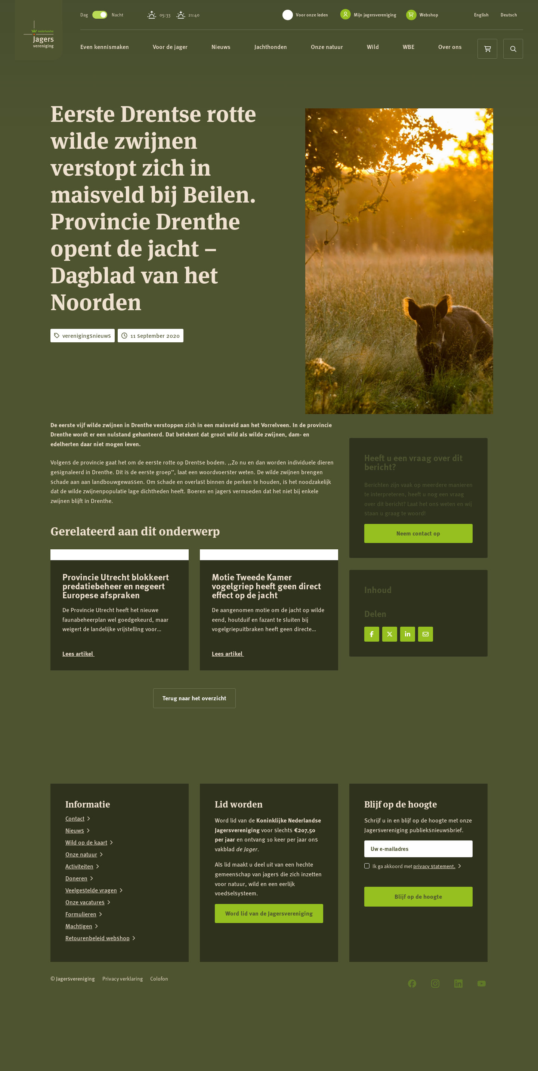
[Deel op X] (389, 634)
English (481, 15)
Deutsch (509, 15)
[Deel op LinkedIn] (407, 634)
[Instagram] (435, 1038)
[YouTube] (482, 1038)
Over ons (123, 74)
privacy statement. (434, 920)
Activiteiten (79, 921)
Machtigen (78, 981)
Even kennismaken (130, 47)
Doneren (76, 933)
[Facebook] (412, 1038)
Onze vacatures (85, 957)
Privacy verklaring (122, 1033)
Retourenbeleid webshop (97, 993)
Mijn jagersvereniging (375, 15)
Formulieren (80, 969)
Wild (398, 47)
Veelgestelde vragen (91, 945)
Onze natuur (352, 47)
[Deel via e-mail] (425, 634)
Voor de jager (195, 47)
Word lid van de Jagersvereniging (269, 967)
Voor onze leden (312, 15)
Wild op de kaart (86, 897)
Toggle (121, 15)
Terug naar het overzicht (194, 752)
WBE (434, 47)
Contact (74, 873)
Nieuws (246, 47)
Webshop (429, 15)
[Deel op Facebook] (371, 634)
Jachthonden (296, 47)
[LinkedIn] (458, 1038)
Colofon (159, 1033)
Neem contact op (418, 533)
